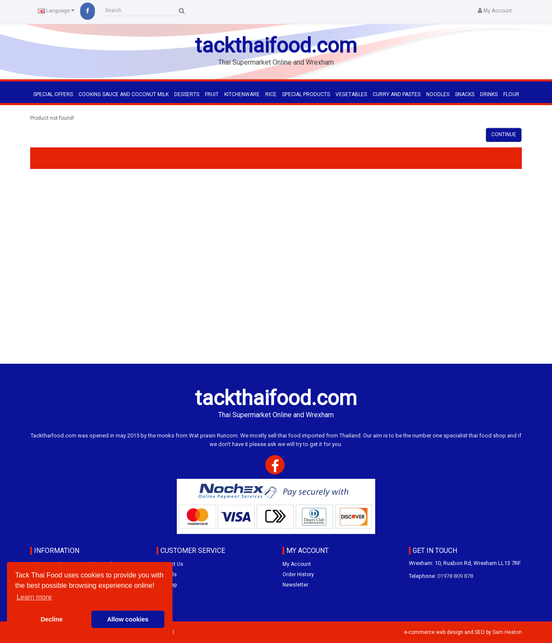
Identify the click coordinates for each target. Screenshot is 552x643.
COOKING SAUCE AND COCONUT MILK (123, 94)
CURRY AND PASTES (396, 94)
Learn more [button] (34, 597)
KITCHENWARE (242, 94)
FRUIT (212, 94)
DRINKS (489, 94)
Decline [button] (52, 619)
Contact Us (170, 564)
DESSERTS (186, 94)
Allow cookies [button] (127, 619)
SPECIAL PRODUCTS (306, 94)
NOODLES (437, 94)
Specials (167, 574)
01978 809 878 (455, 576)
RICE (270, 94)
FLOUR (511, 94)
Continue (503, 134)
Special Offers (53, 94)
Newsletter (295, 585)
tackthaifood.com (276, 45)
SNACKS (464, 94)
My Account (296, 564)
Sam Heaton (507, 632)
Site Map (167, 585)
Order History (298, 574)
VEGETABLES (351, 94)
